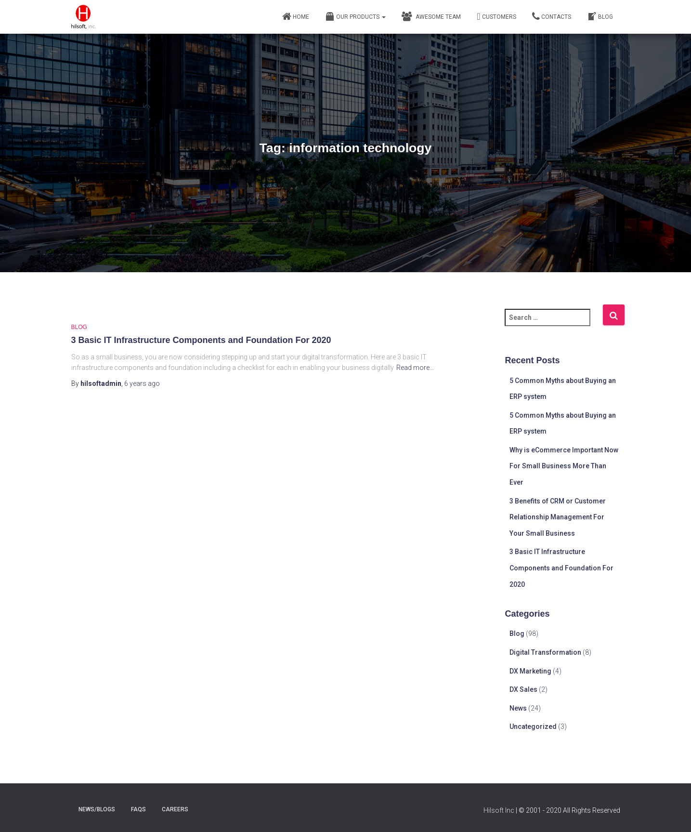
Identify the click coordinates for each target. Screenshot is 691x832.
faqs (138, 809)
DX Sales (523, 689)
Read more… (415, 367)
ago (142, 383)
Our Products (355, 16)
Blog (600, 16)
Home (295, 16)
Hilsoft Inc (498, 810)
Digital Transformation (545, 652)
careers (175, 809)
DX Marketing (530, 671)
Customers (496, 16)
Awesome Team (431, 16)
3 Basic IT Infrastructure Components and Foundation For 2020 (201, 340)
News (518, 708)
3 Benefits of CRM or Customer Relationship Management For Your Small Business (557, 517)
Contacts (551, 16)
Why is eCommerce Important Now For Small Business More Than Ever (563, 466)
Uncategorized (533, 726)
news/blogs (96, 809)
